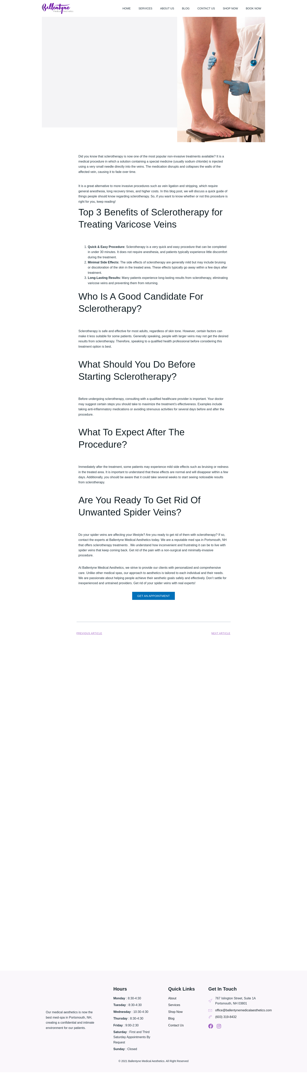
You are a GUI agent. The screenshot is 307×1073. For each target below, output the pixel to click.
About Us (167, 8)
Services (145, 8)
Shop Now (230, 8)
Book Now (253, 8)
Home (126, 8)
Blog (186, 8)
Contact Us (206, 8)
